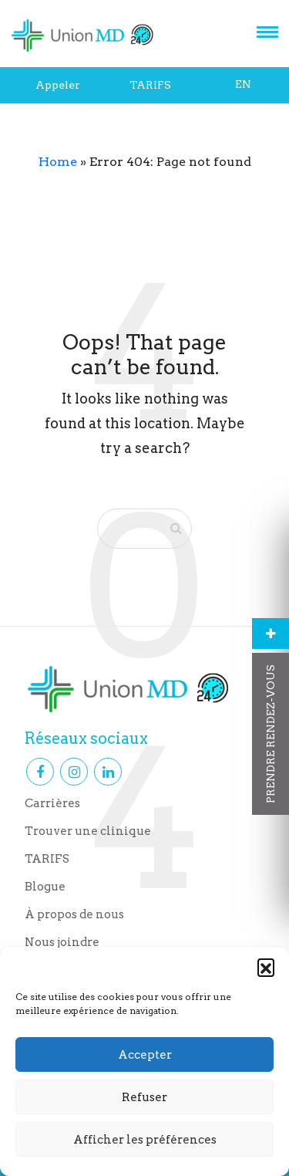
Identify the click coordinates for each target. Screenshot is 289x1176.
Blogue (45, 887)
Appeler (57, 85)
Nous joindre (62, 942)
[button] (266, 967)
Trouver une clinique (88, 831)
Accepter (145, 1055)
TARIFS (150, 85)
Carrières (52, 803)
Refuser (144, 1097)
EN (243, 84)
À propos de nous (74, 914)
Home (58, 161)
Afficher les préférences (145, 1140)
